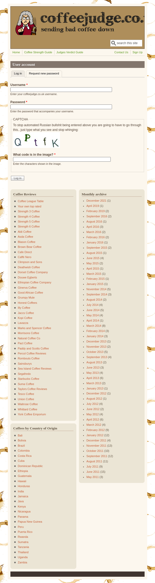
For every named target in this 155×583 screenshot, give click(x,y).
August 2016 (94, 221)
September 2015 (96, 247)
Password (18, 102)
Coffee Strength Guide (38, 52)
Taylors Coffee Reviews (32, 388)
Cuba (21, 460)
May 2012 (92, 414)
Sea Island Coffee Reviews (34, 368)
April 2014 (92, 320)
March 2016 (93, 232)
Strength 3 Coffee (29, 211)
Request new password (44, 73)
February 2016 (95, 237)
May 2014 (92, 315)
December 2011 (96, 440)
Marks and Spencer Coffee (34, 328)
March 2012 (93, 424)
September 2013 (96, 357)
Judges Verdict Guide (70, 52)
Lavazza (23, 322)
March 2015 (93, 273)
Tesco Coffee (26, 393)
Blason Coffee (26, 241)
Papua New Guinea (30, 521)
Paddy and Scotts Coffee (33, 348)
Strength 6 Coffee (29, 226)
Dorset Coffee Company (33, 272)
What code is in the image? (34, 154)
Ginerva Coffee (27, 287)
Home (16, 52)
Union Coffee (26, 399)
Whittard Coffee (27, 409)
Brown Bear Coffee (29, 246)
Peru (21, 526)
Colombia (24, 450)
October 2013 (94, 351)
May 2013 (92, 372)
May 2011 (92, 477)
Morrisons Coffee (28, 333)
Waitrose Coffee (28, 404)
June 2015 (93, 258)
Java (21, 501)
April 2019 (92, 205)
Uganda (23, 557)
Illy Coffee (24, 307)
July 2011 (92, 466)
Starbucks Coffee (28, 378)
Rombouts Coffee (29, 358)
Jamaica (23, 496)
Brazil (21, 445)
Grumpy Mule (26, 297)
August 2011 (94, 461)
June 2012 (93, 409)
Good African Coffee (30, 292)
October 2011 (94, 450)
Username (19, 85)
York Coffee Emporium (32, 414)
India (21, 491)
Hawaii (22, 481)
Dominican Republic (30, 466)
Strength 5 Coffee (29, 221)
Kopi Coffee (25, 317)
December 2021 (96, 200)
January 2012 (94, 435)
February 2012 (95, 430)
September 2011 (96, 456)
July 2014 (92, 304)
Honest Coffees (27, 302)
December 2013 (96, 341)
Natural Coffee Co (29, 338)
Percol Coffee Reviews (32, 353)
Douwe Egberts (27, 277)
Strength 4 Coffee (29, 216)
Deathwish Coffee (29, 267)
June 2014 (93, 310)
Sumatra (23, 542)
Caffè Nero (24, 257)
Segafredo (24, 373)
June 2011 (93, 471)
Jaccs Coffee (26, 312)
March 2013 (93, 383)
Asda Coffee (25, 236)
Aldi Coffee (25, 231)
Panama (23, 516)
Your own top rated (29, 206)
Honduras (24, 486)
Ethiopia (23, 471)
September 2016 (96, 216)
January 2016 (94, 242)
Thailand (23, 552)
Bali (20, 435)
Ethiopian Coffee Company (34, 282)
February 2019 (95, 211)
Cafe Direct (25, 252)
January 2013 (94, 388)
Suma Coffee (26, 384)
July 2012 (92, 403)
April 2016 (92, 226)
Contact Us (121, 52)
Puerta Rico (25, 531)
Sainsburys (25, 363)
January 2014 (94, 336)
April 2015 (92, 268)
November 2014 (96, 289)
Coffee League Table (31, 201)
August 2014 (94, 299)
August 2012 (94, 398)
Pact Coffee (25, 343)
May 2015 (92, 263)
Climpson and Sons (30, 262)
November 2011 (96, 445)
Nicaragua (24, 511)
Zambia (22, 562)
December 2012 (96, 393)
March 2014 (93, 325)
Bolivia (22, 440)
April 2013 (92, 378)
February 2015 (95, 278)
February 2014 (95, 331)
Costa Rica (25, 455)
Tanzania (23, 547)
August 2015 (94, 252)
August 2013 (94, 362)
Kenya (22, 506)
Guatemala (25, 475)
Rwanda (23, 536)
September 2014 (96, 294)
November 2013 (96, 346)
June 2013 (93, 367)
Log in (19, 73)
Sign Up (137, 52)
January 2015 (94, 283)
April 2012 (92, 419)
